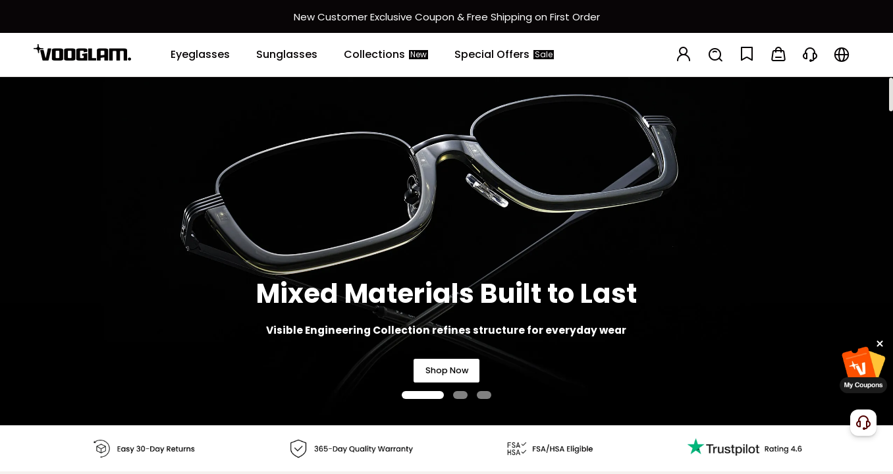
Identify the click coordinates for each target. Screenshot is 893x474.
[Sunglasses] (287, 54)
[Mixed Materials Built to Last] (446, 250)
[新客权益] (446, 16)
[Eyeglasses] (200, 54)
